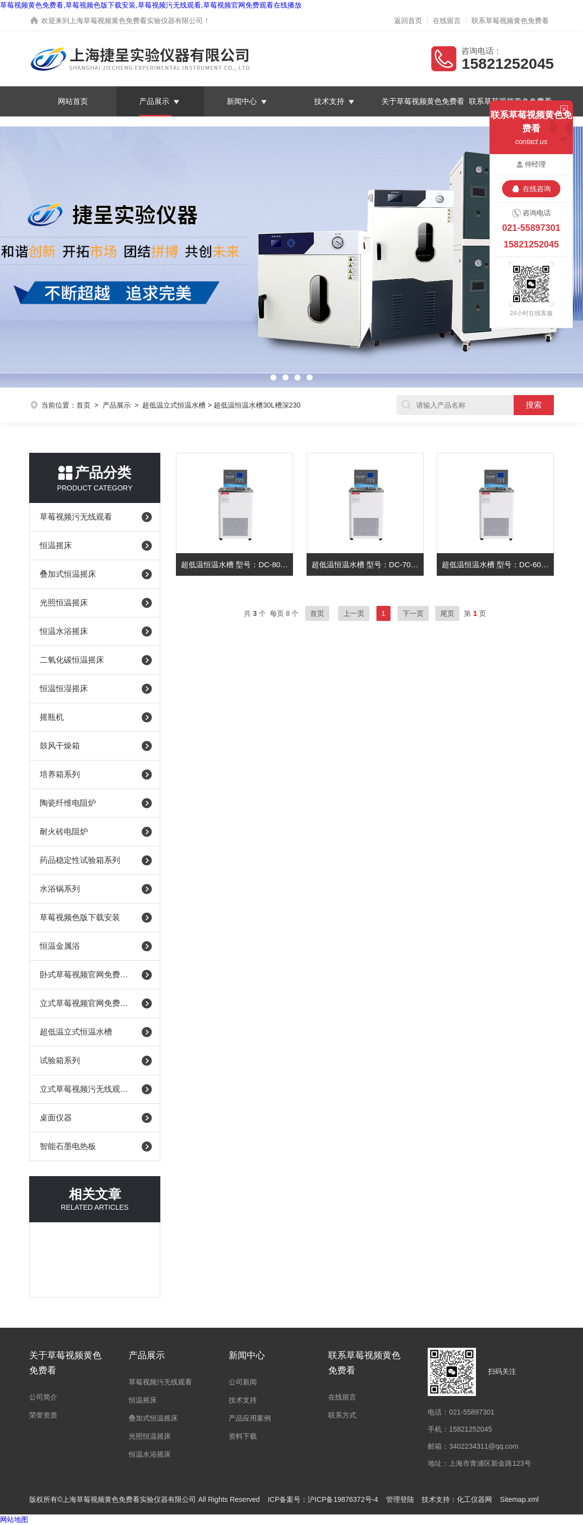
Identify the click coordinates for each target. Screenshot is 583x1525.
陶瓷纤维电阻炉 (68, 803)
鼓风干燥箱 (60, 745)
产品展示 (154, 101)
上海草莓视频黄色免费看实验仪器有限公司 (136, 21)
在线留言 (447, 21)
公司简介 (43, 1397)
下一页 (413, 613)
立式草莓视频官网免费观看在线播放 (87, 1003)
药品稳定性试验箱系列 (80, 860)
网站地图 (14, 1519)
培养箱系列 (60, 774)
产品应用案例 (250, 1418)
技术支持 (329, 101)
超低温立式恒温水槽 (174, 405)
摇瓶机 (52, 717)
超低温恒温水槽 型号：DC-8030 (234, 564)
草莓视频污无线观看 (76, 517)
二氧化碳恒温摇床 (72, 660)
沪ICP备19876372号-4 (343, 1499)
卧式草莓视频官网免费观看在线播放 (87, 974)
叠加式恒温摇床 (68, 574)
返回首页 (408, 21)
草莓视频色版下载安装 (80, 917)
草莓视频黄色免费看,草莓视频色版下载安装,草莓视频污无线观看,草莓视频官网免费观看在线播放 (151, 5)
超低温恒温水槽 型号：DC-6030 (495, 564)
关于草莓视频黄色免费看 (422, 101)
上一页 (353, 613)
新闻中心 (242, 101)
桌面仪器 (56, 1117)
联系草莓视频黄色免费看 (510, 21)
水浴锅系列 (60, 888)
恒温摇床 (56, 545)
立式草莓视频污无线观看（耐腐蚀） (87, 1089)
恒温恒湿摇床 (64, 688)
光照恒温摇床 (64, 602)
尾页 (447, 613)
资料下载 (243, 1436)
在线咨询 (537, 189)
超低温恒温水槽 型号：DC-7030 (365, 564)
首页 (83, 405)
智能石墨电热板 (68, 1146)
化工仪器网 (474, 1499)
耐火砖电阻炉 (64, 831)
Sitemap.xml (519, 1499)
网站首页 (73, 101)
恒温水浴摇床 (64, 631)
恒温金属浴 (60, 946)
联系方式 (342, 1415)
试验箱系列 (60, 1060)
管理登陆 (400, 1499)
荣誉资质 (43, 1415)
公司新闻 (243, 1382)
